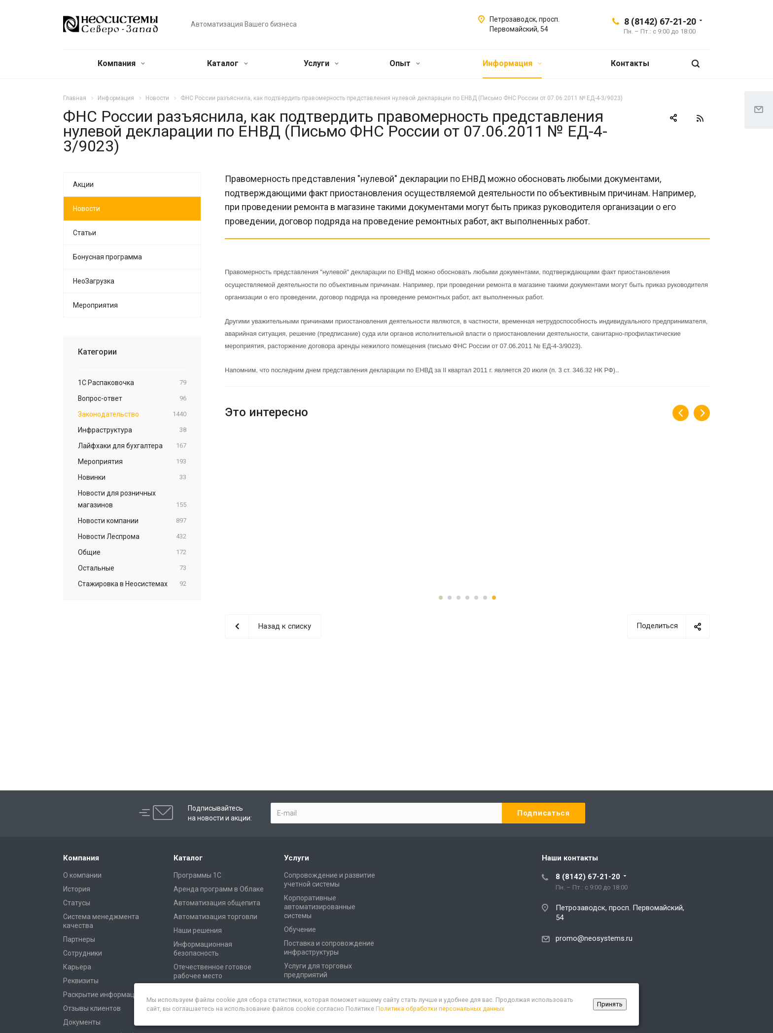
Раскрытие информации (102, 994)
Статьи (84, 233)
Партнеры (79, 939)
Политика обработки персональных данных (440, 1008)
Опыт (404, 63)
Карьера (77, 967)
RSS (700, 118)
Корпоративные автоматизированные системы (319, 907)
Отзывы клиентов (92, 1008)
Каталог (227, 63)
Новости (86, 209)
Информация (512, 63)
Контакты (630, 63)
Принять (610, 1004)
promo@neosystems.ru (594, 938)
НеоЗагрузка (93, 281)
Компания (121, 63)
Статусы (76, 903)
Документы (82, 1022)
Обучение (300, 929)
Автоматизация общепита (217, 903)
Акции (83, 184)
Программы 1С (197, 875)
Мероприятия (95, 305)
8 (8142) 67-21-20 (660, 21)
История (76, 889)
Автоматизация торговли (215, 917)
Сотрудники (82, 953)
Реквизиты (81, 981)
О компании (82, 875)
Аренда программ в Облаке (219, 889)
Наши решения (198, 930)
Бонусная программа (107, 257)
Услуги (321, 63)
